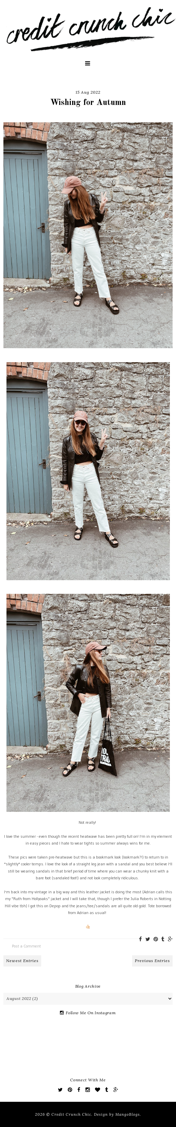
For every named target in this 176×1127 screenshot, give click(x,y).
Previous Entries (152, 960)
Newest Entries (22, 960)
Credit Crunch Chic (71, 1114)
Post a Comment (26, 945)
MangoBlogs (127, 1114)
